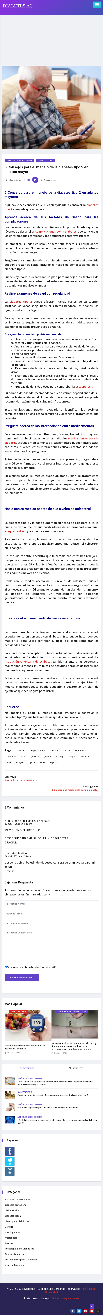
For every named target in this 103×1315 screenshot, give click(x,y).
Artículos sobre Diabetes (19, 160)
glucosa (35, 756)
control (66, 750)
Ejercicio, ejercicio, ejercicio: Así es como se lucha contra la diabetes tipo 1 (53, 1095)
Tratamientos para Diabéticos (21, 1259)
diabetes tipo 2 (21, 301)
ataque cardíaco (15, 531)
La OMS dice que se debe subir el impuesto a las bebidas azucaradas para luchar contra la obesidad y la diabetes (55, 1083)
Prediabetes (11, 1237)
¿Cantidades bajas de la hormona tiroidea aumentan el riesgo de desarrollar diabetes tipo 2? (57, 1122)
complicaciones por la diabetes (55, 231)
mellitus (85, 756)
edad (23, 756)
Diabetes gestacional (16, 1204)
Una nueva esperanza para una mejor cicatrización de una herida (48, 1107)
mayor (72, 756)
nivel (9, 762)
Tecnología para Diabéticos (72, 1011)
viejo (52, 762)
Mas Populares (18, 1011)
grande (47, 756)
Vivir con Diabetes (14, 1265)
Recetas (9, 1243)
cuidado (79, 750)
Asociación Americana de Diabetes (28, 661)
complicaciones (37, 750)
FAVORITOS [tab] (27, 1068)
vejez (42, 762)
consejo (54, 750)
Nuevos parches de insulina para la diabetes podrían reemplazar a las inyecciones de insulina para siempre (72, 1046)
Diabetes (11, 756)
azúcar (20, 750)
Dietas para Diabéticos (17, 1221)
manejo (60, 756)
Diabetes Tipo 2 (45, 160)
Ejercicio (9, 1226)
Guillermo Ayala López (65, 1298)
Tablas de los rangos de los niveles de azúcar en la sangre (25, 1047)
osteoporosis (84, 386)
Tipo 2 (31, 762)
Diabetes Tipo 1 (25, 1092)
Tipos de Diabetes (14, 1254)
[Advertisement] (51, 38)
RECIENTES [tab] (76, 1068)
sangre (19, 762)
